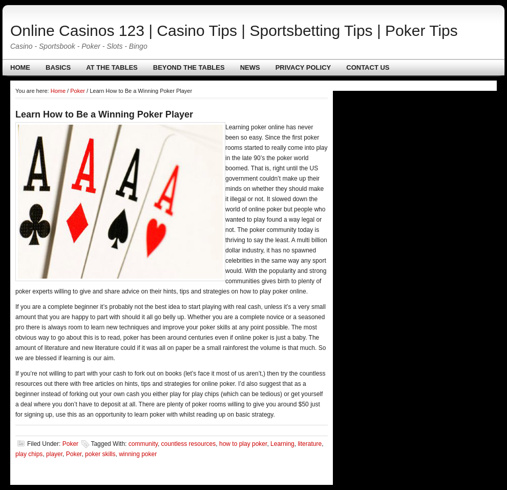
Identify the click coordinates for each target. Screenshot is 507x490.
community (143, 443)
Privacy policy (303, 67)
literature (310, 443)
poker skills (100, 454)
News (250, 67)
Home (20, 67)
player (54, 454)
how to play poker (243, 443)
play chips (29, 454)
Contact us (367, 67)
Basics (58, 67)
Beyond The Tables (189, 67)
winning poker (138, 454)
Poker (70, 443)
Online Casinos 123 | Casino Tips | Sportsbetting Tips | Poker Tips (234, 30)
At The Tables (112, 67)
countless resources (188, 443)
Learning (282, 443)
